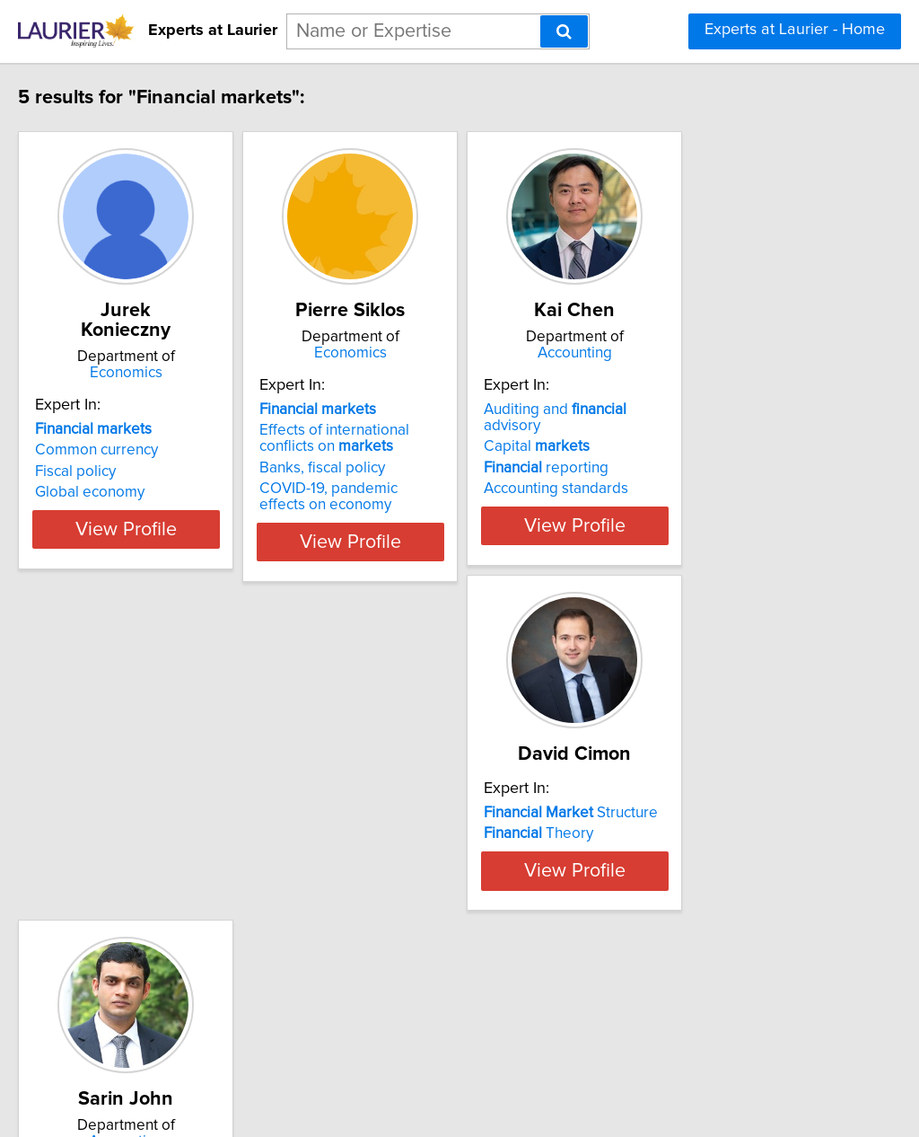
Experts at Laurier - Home (795, 30)
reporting (673, 452)
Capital (664, 430)
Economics (186, 353)
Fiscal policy (113, 452)
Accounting (724, 353)
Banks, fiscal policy (405, 468)
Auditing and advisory (712, 409)
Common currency (134, 430)
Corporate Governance (419, 911)
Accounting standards (683, 472)
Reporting (405, 890)
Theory (127, 890)
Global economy (127, 472)
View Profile (186, 541)
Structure (160, 869)
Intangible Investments (417, 932)
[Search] (564, 31)
